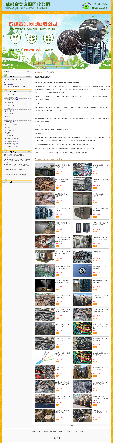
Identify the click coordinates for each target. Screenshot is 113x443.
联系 (57, 173)
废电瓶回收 (8, 133)
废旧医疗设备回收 (10, 144)
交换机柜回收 (9, 111)
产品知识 (66, 12)
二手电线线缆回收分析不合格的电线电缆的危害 (17, 165)
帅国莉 (81, 431)
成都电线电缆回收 (10, 97)
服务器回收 (8, 116)
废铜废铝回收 (9, 102)
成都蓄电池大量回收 (11, 141)
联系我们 (76, 12)
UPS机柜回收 (9, 122)
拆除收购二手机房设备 (11, 138)
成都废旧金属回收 (10, 100)
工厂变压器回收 (9, 94)
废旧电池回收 (9, 130)
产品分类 (56, 12)
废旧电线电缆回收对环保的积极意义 (14, 155)
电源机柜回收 (9, 113)
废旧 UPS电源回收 (10, 124)
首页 (36, 12)
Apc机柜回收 (8, 119)
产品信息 (46, 12)
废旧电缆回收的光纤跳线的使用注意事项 (15, 170)
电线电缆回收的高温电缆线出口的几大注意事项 (17, 160)
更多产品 (72, 425)
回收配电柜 (8, 108)
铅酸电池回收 (9, 135)
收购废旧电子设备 (10, 146)
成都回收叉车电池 (10, 127)
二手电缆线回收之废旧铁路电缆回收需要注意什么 (17, 175)
